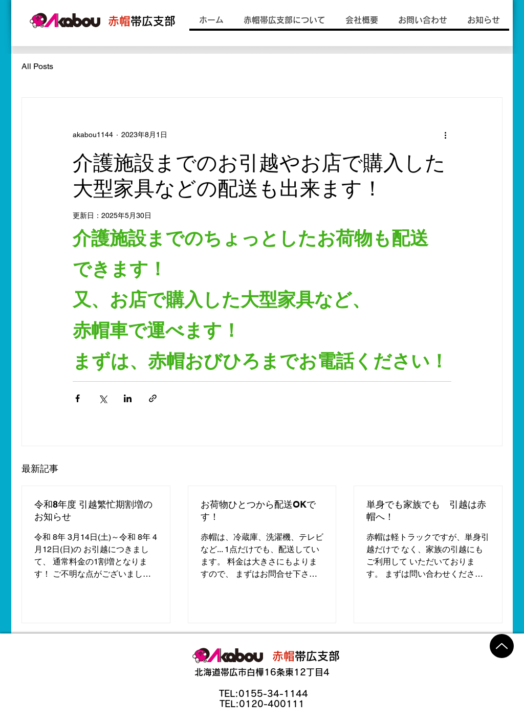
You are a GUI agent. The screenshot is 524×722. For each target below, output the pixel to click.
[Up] (502, 646)
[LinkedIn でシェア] (128, 398)
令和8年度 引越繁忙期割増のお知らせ (93, 510)
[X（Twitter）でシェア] (102, 398)
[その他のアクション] (445, 134)
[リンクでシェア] (153, 398)
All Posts (37, 66)
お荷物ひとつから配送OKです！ (258, 510)
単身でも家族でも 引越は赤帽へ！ (426, 510)
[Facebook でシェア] (77, 398)
